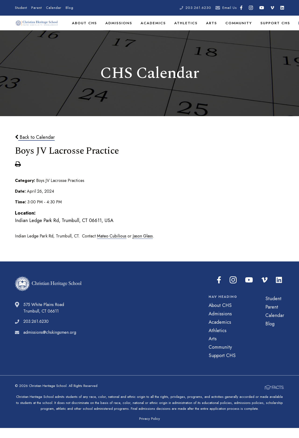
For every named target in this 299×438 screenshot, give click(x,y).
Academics (148, 29)
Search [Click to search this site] (290, 29)
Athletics (179, 29)
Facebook (241, 8)
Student (21, 7)
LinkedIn (282, 8)
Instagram (251, 8)
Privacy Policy (149, 428)
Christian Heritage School (37, 29)
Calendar (53, 7)
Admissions (115, 29)
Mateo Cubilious (111, 248)
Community (229, 29)
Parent (36, 7)
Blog (69, 7)
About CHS (83, 29)
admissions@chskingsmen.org (49, 345)
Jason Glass (143, 248)
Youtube (261, 8)
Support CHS (263, 29)
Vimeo (272, 8)
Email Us (229, 7)
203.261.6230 (198, 7)
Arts (203, 29)
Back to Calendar (35, 149)
